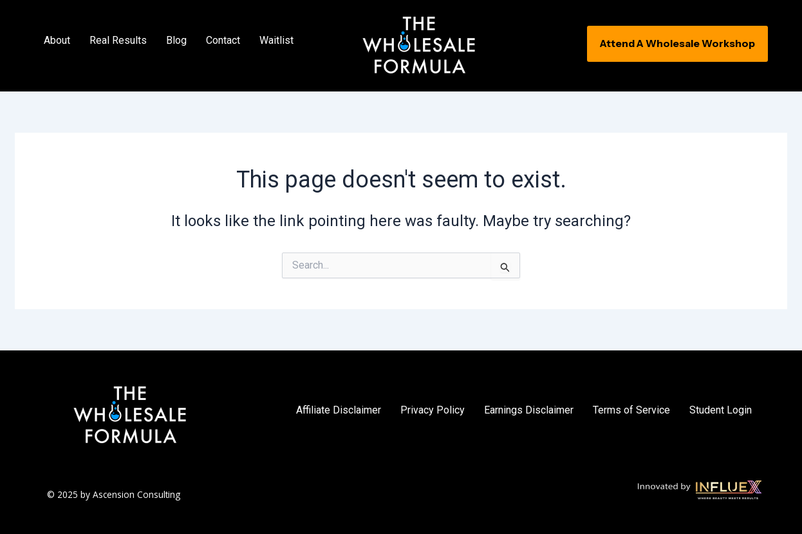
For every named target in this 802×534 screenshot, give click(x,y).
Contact (223, 40)
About (57, 40)
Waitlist (276, 40)
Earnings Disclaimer (529, 410)
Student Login (720, 410)
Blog (176, 40)
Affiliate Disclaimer (338, 410)
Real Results (118, 40)
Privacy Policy (432, 410)
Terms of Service (631, 410)
